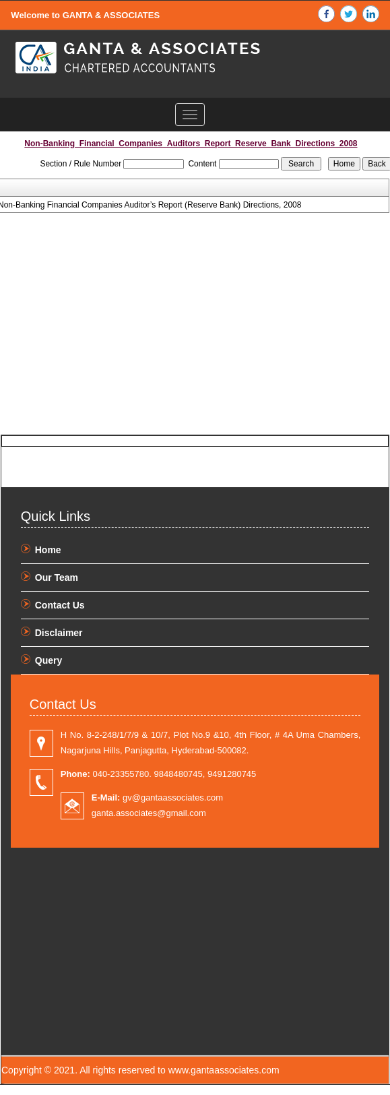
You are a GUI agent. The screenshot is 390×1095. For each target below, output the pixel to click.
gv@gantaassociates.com (157, 797)
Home (48, 549)
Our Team (56, 577)
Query (48, 660)
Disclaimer (59, 632)
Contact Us (60, 605)
